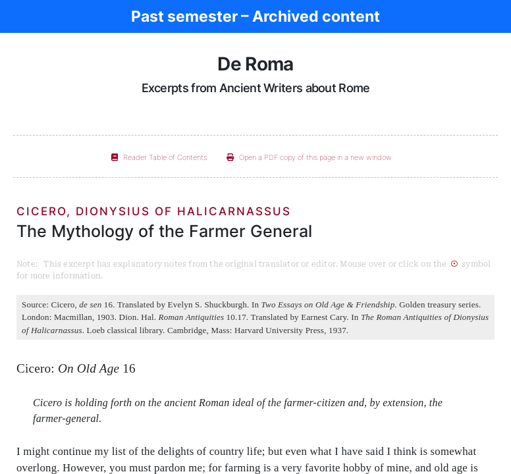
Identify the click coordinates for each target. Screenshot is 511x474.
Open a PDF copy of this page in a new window (309, 157)
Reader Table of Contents (159, 157)
